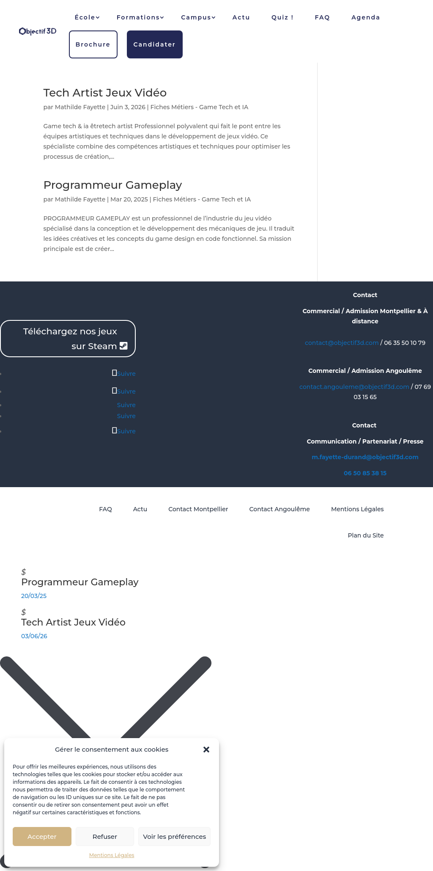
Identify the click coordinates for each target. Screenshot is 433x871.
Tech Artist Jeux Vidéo (105, 92)
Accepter (41, 836)
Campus (196, 17)
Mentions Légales (111, 855)
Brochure (93, 44)
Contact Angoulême (279, 509)
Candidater (155, 44)
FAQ (323, 17)
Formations (138, 17)
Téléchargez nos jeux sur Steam (70, 339)
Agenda (366, 17)
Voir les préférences (174, 836)
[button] (206, 749)
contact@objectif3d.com (342, 343)
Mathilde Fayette (80, 107)
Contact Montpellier (198, 509)
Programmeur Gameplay (112, 185)
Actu (241, 17)
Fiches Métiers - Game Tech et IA (200, 107)
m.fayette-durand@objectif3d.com (365, 457)
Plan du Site (366, 535)
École (85, 17)
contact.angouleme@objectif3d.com (354, 387)
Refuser (105, 836)
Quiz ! (282, 17)
